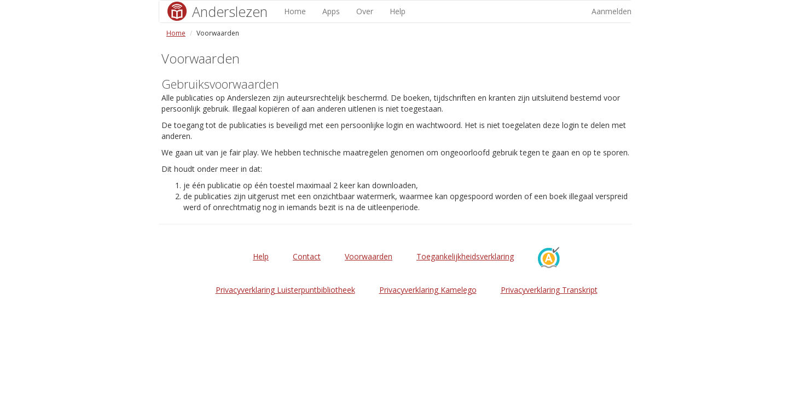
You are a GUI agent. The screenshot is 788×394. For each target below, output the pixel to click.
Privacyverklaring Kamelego (428, 290)
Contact (307, 256)
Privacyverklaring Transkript (549, 290)
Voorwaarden (368, 256)
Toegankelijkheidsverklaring (465, 256)
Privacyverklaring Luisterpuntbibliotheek (285, 290)
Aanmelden (611, 11)
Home (295, 11)
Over (364, 11)
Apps (331, 11)
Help (397, 11)
